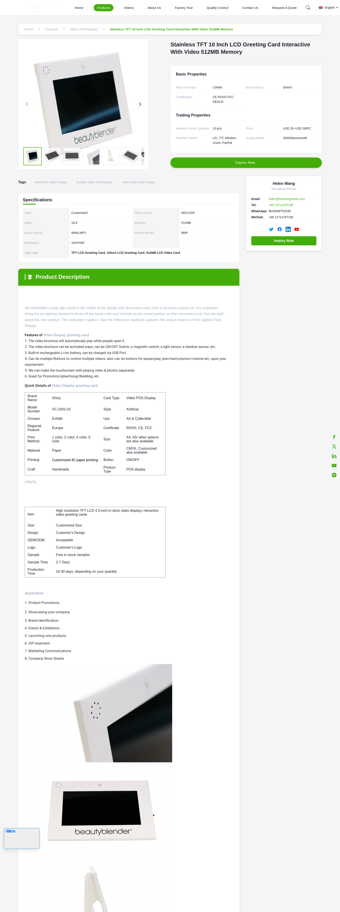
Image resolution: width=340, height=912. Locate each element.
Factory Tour (184, 8)
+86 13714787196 (281, 205)
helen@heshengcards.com (287, 199)
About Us (154, 8)
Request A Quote (284, 8)
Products (103, 8)
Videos (129, 8)
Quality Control (217, 8)
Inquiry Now (284, 241)
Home (79, 8)
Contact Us (250, 8)
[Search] (308, 7)
